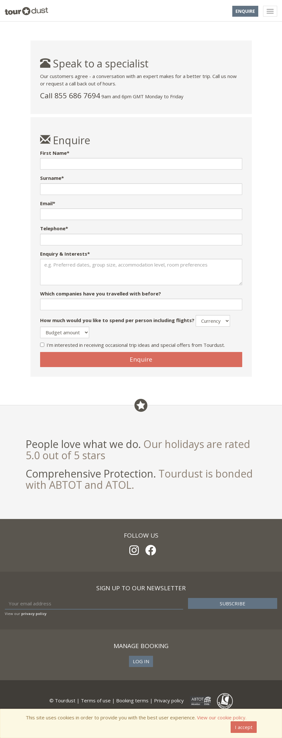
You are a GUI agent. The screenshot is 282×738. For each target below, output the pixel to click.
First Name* (54, 153)
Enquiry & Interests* (65, 253)
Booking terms (132, 700)
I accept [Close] (243, 727)
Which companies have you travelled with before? (100, 293)
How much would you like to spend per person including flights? (117, 320)
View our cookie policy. (221, 717)
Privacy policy (169, 700)
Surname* (52, 178)
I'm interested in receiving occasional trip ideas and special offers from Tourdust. (132, 345)
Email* (47, 203)
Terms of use (96, 700)
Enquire (245, 11)
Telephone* (54, 228)
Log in (141, 661)
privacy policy (34, 613)
